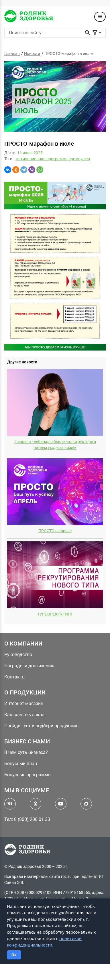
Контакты (14, 677)
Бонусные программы (28, 774)
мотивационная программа (41, 159)
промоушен (79, 159)
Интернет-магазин (23, 703)
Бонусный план (20, 763)
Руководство (18, 654)
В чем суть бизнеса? (26, 752)
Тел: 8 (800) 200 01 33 (27, 819)
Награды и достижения (29, 665)
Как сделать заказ (24, 714)
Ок (14, 955)
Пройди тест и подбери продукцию (41, 726)
